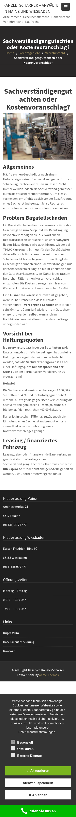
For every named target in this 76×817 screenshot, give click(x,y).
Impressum (11, 633)
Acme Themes (49, 675)
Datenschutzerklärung (19, 642)
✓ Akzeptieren (38, 770)
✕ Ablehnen (38, 795)
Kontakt (9, 651)
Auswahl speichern (38, 783)
